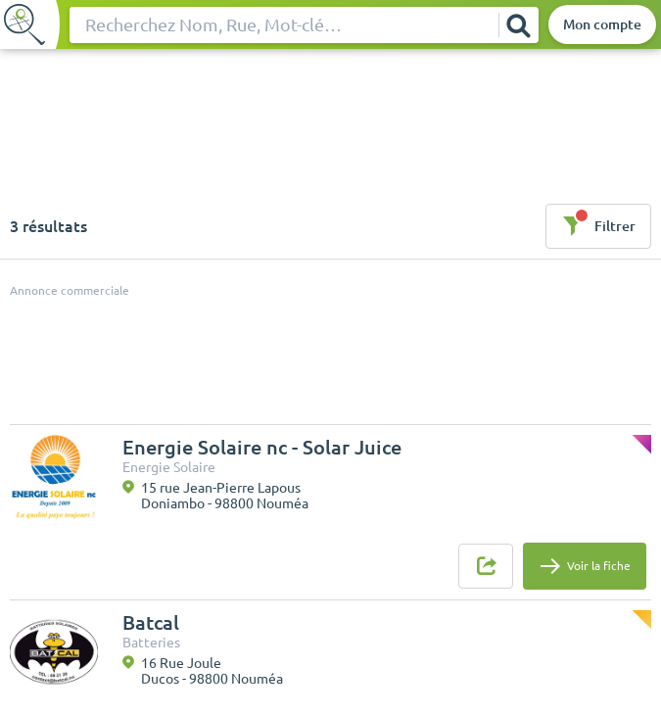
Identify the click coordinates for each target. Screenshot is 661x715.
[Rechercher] (518, 25)
